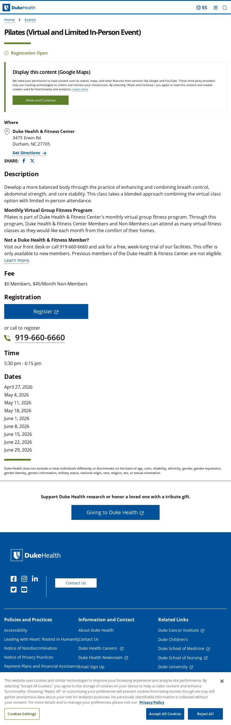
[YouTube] (25, 590)
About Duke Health (96, 630)
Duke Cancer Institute (178, 630)
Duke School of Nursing (180, 657)
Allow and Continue (41, 100)
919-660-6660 (40, 337)
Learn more (80, 89)
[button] (224, 8)
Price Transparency (22, 675)
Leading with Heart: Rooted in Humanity (41, 639)
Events (30, 19)
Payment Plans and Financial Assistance (41, 666)
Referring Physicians (97, 675)
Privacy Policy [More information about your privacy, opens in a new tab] (151, 709)
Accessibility (15, 630)
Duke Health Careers (98, 648)
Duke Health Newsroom (100, 657)
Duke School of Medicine (181, 648)
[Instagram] (25, 580)
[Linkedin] (36, 580)
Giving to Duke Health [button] (112, 512)
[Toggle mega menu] (215, 8)
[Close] (222, 688)
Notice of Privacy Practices (28, 657)
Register (42, 311)
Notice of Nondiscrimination (30, 648)
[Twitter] (15, 590)
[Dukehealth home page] (29, 7)
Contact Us (76, 583)
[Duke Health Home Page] (37, 555)
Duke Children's (173, 639)
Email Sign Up (91, 666)
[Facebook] (15, 580)
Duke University (173, 666)
